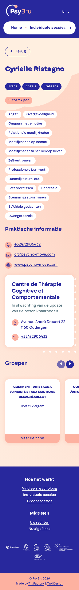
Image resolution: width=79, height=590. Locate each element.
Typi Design (55, 583)
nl (64, 12)
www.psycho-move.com (36, 265)
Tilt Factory (36, 583)
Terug (20, 52)
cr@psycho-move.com (34, 255)
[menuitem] (16, 27)
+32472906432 (27, 245)
